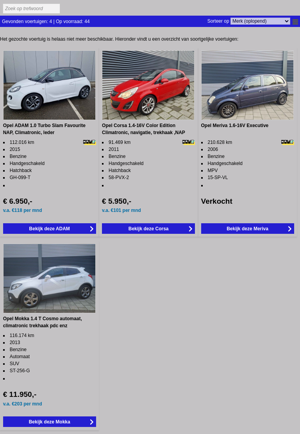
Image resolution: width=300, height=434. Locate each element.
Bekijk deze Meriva (247, 228)
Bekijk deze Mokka (49, 422)
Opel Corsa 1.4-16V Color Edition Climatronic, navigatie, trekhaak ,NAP (143, 129)
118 (18, 210)
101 (117, 210)
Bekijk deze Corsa (149, 228)
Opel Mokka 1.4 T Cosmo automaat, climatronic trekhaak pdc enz (42, 322)
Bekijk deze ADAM (49, 228)
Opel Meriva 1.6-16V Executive (235, 125)
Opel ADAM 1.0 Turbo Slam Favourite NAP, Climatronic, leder (44, 129)
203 (18, 404)
